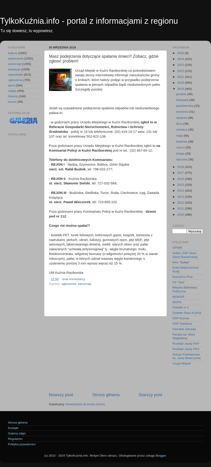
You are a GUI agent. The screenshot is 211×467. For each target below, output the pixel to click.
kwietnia (182, 141)
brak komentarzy (73, 279)
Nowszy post (61, 394)
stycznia (182, 159)
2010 (181, 214)
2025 (181, 53)
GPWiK (177, 247)
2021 (181, 77)
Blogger (160, 455)
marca (180, 147)
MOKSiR (178, 296)
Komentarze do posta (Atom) (85, 404)
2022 (181, 71)
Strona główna (106, 394)
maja (180, 135)
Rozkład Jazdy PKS (185, 349)
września (182, 111)
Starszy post (150, 394)
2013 (181, 196)
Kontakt (13, 428)
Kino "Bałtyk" (181, 262)
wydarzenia (15, 58)
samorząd (84, 284)
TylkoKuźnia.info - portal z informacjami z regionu (89, 21)
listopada (182, 100)
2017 (181, 172)
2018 (181, 167)
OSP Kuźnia (180, 318)
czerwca (182, 129)
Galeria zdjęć (17, 433)
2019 (181, 89)
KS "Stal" (178, 282)
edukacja (14, 69)
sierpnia (182, 117)
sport (11, 85)
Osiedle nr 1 (180, 307)
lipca (179, 123)
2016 (181, 179)
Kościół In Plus (182, 277)
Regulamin (15, 439)
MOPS (177, 302)
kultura (12, 53)
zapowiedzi (15, 74)
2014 (181, 190)
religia (12, 91)
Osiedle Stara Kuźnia (186, 313)
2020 (181, 82)
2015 (181, 184)
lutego (180, 153)
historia (13, 96)
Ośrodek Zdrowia (184, 329)
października (185, 105)
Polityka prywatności (22, 444)
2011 (181, 208)
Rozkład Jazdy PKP (185, 343)
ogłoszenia (68, 284)
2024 (181, 59)
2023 (181, 65)
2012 (181, 202)
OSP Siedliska (182, 323)
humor (12, 101)
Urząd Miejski (181, 363)
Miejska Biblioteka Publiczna (184, 289)
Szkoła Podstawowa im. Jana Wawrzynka (186, 356)
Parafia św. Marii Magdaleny (183, 336)
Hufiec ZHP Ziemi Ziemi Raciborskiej (184, 254)
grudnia (181, 94)
